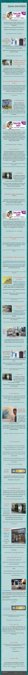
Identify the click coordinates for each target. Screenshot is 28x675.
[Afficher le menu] (24, 1)
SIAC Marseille (14, 601)
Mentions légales (17, 672)
